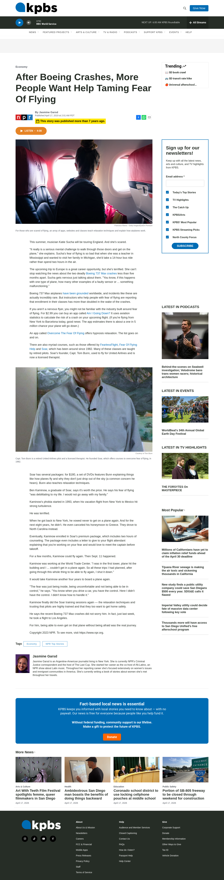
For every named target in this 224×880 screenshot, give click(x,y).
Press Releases (83, 855)
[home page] (36, 8)
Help (189, 32)
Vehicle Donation (170, 855)
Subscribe (185, 245)
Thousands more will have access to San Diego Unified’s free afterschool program (184, 626)
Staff (78, 867)
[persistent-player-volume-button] (28, 22)
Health (68, 786)
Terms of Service (84, 872)
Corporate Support (171, 827)
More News (26, 752)
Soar (44, 349)
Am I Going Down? (98, 313)
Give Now (199, 8)
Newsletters (81, 833)
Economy (22, 66)
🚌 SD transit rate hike (178, 78)
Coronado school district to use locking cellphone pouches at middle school (136, 794)
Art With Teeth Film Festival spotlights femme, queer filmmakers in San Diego (38, 794)
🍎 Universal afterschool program (180, 86)
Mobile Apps (82, 850)
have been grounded (75, 293)
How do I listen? (127, 850)
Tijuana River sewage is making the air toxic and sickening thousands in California (183, 571)
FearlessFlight (109, 344)
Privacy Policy (82, 861)
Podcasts (130, 32)
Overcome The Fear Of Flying (65, 333)
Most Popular (174, 510)
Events (174, 32)
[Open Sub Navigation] (38, 32)
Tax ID (165, 850)
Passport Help (126, 855)
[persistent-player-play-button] (19, 22)
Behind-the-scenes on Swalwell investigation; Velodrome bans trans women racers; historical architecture (182, 372)
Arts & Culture (86, 32)
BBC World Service (46, 24)
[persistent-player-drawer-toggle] (197, 22)
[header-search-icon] (185, 8)
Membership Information (174, 839)
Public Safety (169, 786)
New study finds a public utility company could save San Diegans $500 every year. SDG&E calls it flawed (184, 589)
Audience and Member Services (134, 827)
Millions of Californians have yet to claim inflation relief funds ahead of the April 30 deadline (185, 553)
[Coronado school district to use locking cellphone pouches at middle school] (136, 769)
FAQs (121, 844)
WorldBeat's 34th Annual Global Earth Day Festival (183, 432)
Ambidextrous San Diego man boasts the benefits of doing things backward (86, 794)
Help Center (125, 861)
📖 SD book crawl (175, 72)
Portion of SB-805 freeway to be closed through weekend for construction (184, 794)
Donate (112, 737)
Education (119, 786)
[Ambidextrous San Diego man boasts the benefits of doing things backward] (87, 769)
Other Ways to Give (171, 844)
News (32, 32)
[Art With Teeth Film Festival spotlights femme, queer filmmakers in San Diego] (38, 769)
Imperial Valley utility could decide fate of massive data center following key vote (184, 609)
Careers (80, 839)
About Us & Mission (85, 827)
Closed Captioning (128, 833)
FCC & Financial (84, 844)
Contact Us (124, 839)
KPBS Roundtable (171, 22)
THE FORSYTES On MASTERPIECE (175, 488)
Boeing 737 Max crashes (101, 273)
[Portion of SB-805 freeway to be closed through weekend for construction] (185, 769)
